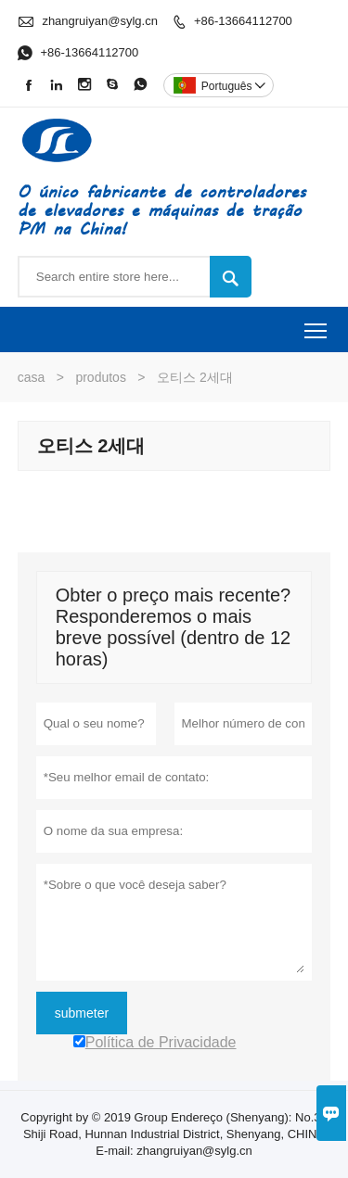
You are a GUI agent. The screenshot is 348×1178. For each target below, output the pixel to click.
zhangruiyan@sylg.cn (99, 21)
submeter (82, 1013)
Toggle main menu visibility (316, 324)
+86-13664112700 (243, 21)
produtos (100, 377)
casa (31, 377)
